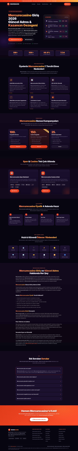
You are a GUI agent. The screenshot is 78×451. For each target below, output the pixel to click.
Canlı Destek (61, 433)
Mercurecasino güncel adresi (31, 343)
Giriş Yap (67, 4)
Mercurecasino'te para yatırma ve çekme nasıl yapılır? (28, 389)
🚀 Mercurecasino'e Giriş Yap (39, 419)
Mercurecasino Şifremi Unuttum (37, 439)
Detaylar (59, 146)
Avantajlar (33, 4)
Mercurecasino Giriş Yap (36, 431)
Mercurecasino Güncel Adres (37, 433)
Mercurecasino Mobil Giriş (36, 437)
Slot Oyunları (48, 437)
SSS (50, 4)
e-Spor (47, 441)
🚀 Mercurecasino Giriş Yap (15, 39)
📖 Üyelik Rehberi (28, 39)
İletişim (60, 441)
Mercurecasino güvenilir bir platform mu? (26, 381)
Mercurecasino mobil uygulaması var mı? (25, 385)
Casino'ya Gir (45, 190)
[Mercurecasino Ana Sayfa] (13, 4)
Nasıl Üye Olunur (45, 4)
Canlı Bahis (47, 433)
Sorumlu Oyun (61, 435)
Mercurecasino (13, 446)
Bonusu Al (18, 146)
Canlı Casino (48, 435)
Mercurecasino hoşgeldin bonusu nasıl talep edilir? (28, 394)
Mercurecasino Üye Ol (36, 435)
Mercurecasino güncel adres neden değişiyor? (27, 376)
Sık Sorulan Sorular (62, 431)
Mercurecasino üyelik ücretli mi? (24, 398)
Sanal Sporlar (48, 439)
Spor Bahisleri (14, 190)
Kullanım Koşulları (62, 439)
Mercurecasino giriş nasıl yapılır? (24, 368)
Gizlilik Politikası (61, 437)
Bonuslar (38, 4)
